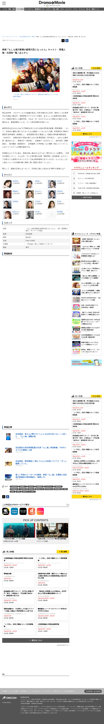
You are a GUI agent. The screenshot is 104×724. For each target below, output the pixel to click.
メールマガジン (47, 691)
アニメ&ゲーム (29, 9)
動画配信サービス (40, 9)
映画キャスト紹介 (28, 491)
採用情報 (90, 691)
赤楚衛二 (23, 486)
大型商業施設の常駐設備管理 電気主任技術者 (86, 97)
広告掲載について (25, 691)
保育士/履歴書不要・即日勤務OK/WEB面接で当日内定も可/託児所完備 (86, 74)
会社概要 (4, 691)
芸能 (9, 9)
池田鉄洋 (58, 486)
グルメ (62, 9)
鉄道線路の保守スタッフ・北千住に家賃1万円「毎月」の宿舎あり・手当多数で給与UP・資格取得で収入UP (86, 110)
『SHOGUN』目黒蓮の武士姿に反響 (88, 173)
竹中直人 (49, 489)
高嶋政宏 (39, 486)
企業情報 (97, 691)
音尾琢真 (14, 489)
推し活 (88, 9)
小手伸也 (23, 489)
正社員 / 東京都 (19, 596)
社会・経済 (56, 9)
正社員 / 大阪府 (19, 562)
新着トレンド (95, 9)
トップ (5, 9)
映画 (33, 36)
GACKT (31, 486)
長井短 (31, 489)
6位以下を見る (86, 197)
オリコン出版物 (14, 691)
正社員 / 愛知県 (53, 562)
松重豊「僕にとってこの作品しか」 (88, 193)
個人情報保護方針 (69, 691)
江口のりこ (48, 486)
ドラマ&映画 (19, 9)
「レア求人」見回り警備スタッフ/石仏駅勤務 (86, 86)
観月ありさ (39, 489)
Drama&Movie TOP (25, 36)
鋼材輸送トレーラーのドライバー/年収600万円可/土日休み (86, 485)
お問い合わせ (36, 691)
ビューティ (69, 9)
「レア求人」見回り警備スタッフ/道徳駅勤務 (86, 474)
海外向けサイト (58, 691)
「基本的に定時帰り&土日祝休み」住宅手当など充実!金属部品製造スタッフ (86, 462)
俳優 (65, 489)
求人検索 (64, 551)
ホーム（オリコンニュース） (10, 36)
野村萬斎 (58, 489)
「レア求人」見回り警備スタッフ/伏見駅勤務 (86, 123)
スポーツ (48, 9)
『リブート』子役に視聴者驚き (86, 183)
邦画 (18, 491)
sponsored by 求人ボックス (63, 645)
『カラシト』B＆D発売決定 (85, 178)
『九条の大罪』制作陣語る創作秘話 (88, 188)
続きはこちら (37, 640)
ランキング (82, 9)
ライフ (75, 9)
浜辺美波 (14, 486)
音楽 (13, 9)
